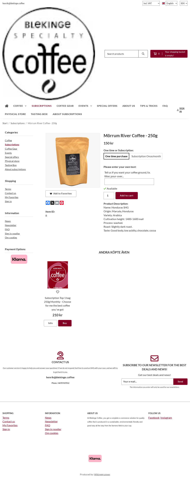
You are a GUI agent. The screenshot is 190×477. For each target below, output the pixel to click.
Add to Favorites (61, 193)
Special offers (107, 105)
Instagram (166, 417)
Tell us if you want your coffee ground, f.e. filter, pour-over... (127, 174)
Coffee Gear (65, 105)
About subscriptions (67, 114)
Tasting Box (39, 114)
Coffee (20, 105)
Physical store (15, 114)
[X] (52, 203)
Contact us (10, 193)
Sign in (8, 201)
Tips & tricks (149, 105)
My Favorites (11, 197)
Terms (8, 189)
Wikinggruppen (102, 474)
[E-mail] (57, 203)
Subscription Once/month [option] (146, 156)
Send (180, 381)
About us (128, 105)
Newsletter (10, 225)
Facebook (153, 417)
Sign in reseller (12, 233)
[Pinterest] (61, 203)
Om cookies (11, 237)
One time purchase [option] (116, 156)
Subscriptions (42, 105)
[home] (6, 106)
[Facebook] (47, 203)
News (8, 221)
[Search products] (122, 53)
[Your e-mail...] (147, 381)
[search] (143, 53)
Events (85, 105)
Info (50, 323)
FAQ (165, 105)
